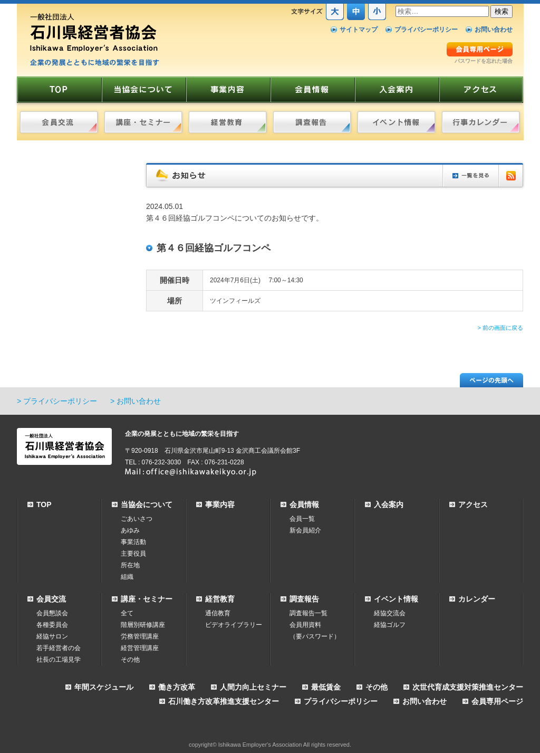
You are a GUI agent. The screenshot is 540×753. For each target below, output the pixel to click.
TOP (44, 504)
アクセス (473, 504)
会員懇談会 (52, 613)
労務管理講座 (140, 636)
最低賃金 (326, 687)
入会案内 (388, 504)
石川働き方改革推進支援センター (223, 701)
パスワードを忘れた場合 (484, 61)
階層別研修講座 (143, 624)
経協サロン (52, 636)
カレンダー (476, 599)
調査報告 (304, 599)
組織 (127, 576)
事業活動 (133, 542)
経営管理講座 (140, 648)
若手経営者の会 (58, 648)
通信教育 (217, 613)
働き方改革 (176, 687)
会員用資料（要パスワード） (315, 630)
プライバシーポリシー (426, 29)
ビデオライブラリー (233, 624)
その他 (130, 659)
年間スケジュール (103, 687)
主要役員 (133, 553)
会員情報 (304, 504)
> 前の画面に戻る (500, 328)
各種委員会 (52, 624)
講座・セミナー (146, 599)
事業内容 (220, 504)
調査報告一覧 (308, 613)
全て (127, 613)
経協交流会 (390, 613)
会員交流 (51, 599)
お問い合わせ (494, 29)
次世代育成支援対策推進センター (467, 687)
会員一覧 (302, 518)
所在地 (130, 565)
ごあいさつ (136, 518)
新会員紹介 (305, 530)
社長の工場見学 (58, 659)
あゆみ (130, 530)
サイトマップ (359, 29)
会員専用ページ (497, 701)
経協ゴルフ (390, 624)
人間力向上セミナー (253, 687)
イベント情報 (396, 599)
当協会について (146, 504)
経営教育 (220, 599)
